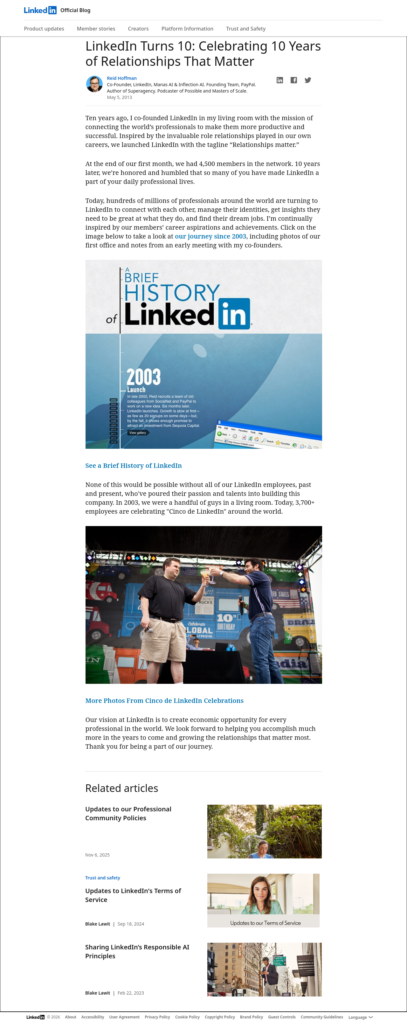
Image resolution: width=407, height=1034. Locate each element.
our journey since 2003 (210, 236)
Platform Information (187, 28)
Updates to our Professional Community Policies (128, 813)
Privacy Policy (157, 1017)
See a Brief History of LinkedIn (134, 465)
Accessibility (92, 1017)
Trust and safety (102, 878)
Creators (138, 28)
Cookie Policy (187, 1017)
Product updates (44, 28)
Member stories (96, 28)
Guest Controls (282, 1017)
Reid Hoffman (122, 78)
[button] (280, 80)
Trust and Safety (246, 28)
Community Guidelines (322, 1017)
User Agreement (124, 1017)
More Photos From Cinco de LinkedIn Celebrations (165, 700)
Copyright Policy (220, 1017)
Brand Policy (251, 1017)
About (71, 1017)
